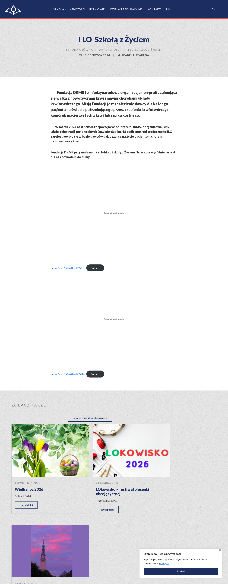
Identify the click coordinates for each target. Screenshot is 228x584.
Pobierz (95, 267)
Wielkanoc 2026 (29, 473)
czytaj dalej (26, 489)
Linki (168, 9)
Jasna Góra (163, 473)
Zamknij (187, 570)
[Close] (219, 549)
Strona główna (79, 49)
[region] (187, 563)
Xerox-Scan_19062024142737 (67, 373)
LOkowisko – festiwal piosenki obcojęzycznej (111, 476)
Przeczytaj (193, 563)
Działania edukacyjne (126, 9)
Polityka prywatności (139, 579)
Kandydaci (77, 9)
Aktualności (110, 49)
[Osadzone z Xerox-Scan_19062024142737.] (114, 319)
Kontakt (154, 9)
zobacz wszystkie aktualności (194, 404)
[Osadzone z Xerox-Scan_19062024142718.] (114, 213)
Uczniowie (97, 9)
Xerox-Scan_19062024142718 (67, 267)
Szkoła (58, 9)
